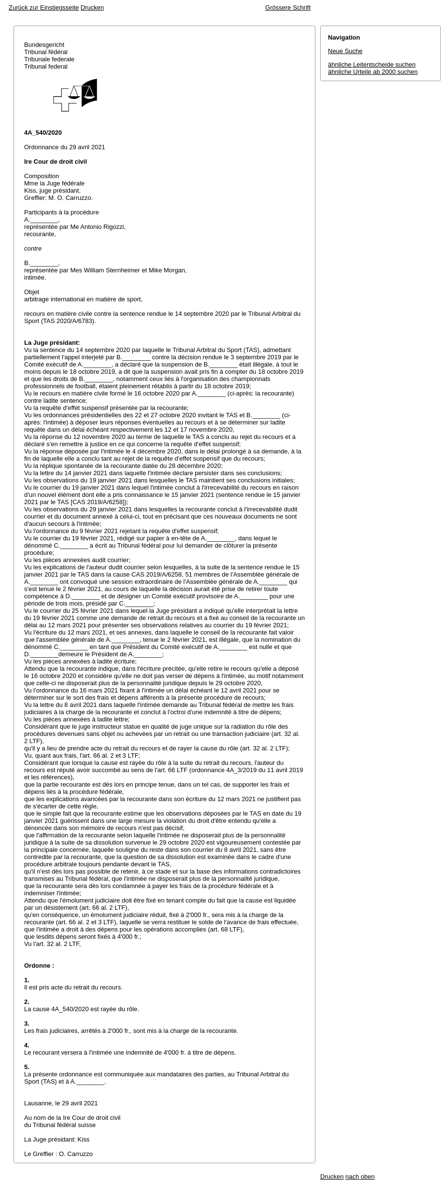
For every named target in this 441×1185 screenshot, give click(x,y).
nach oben (360, 1176)
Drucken (92, 7)
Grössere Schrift (288, 7)
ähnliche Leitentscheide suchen (371, 64)
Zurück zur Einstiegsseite (44, 7)
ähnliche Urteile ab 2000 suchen (373, 71)
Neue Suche (345, 51)
